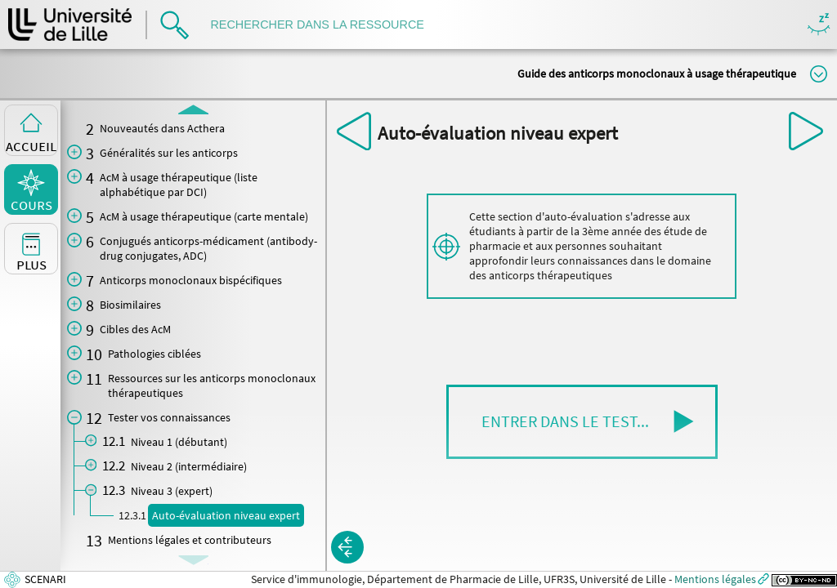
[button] (582, 422)
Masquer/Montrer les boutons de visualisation (818, 25)
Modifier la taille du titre (818, 74)
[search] (325, 25)
